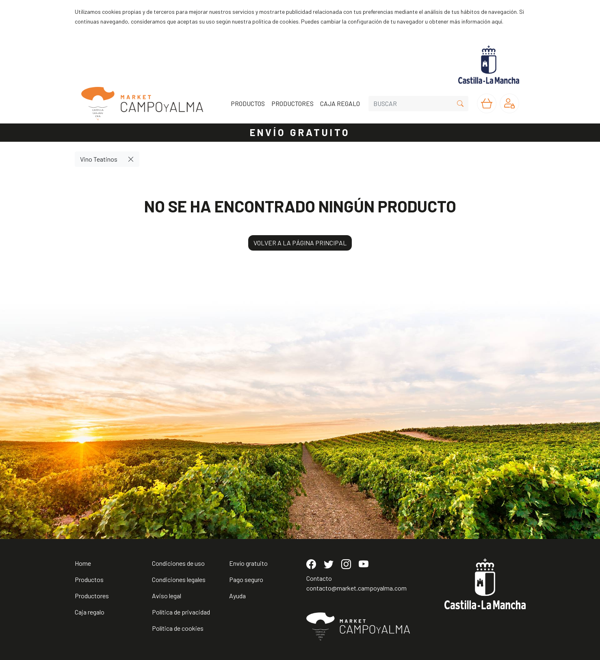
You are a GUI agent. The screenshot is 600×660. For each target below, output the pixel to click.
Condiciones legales (179, 579)
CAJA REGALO (340, 103)
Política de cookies (178, 628)
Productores (92, 595)
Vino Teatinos (98, 159)
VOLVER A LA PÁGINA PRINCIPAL (300, 243)
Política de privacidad (181, 612)
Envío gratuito (248, 563)
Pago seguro (246, 579)
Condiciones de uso (178, 563)
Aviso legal (166, 595)
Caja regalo (89, 612)
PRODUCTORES (292, 103)
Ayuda (237, 595)
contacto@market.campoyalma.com (356, 588)
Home (83, 563)
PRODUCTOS (248, 103)
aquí (497, 21)
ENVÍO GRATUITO (300, 132)
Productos (89, 579)
